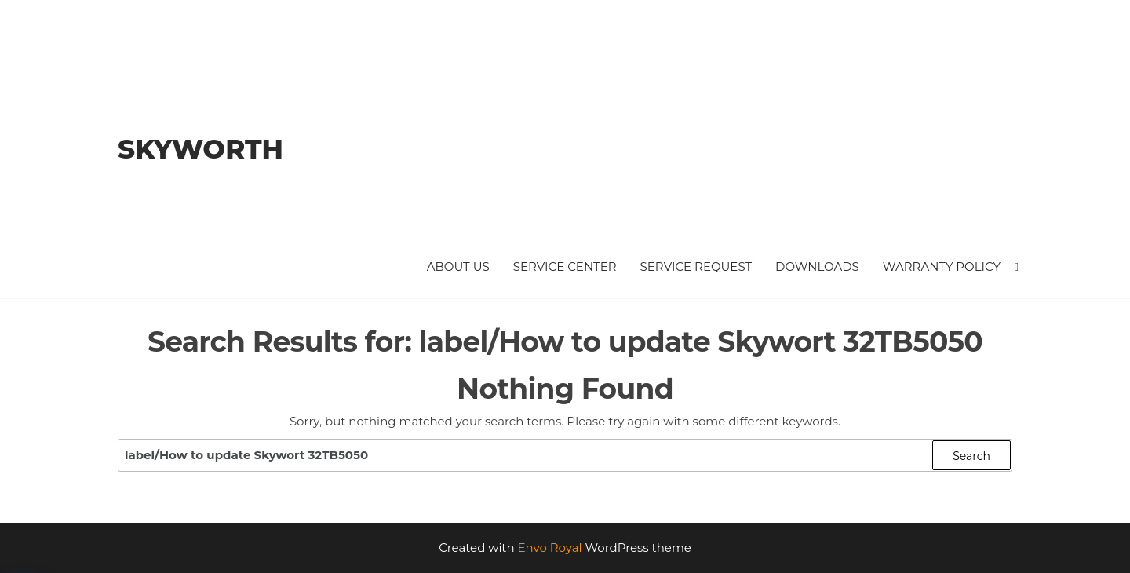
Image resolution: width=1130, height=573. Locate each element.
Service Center (565, 266)
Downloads (817, 266)
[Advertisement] (651, 129)
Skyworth (200, 149)
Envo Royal (550, 547)
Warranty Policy (942, 266)
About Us (458, 266)
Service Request (696, 266)
